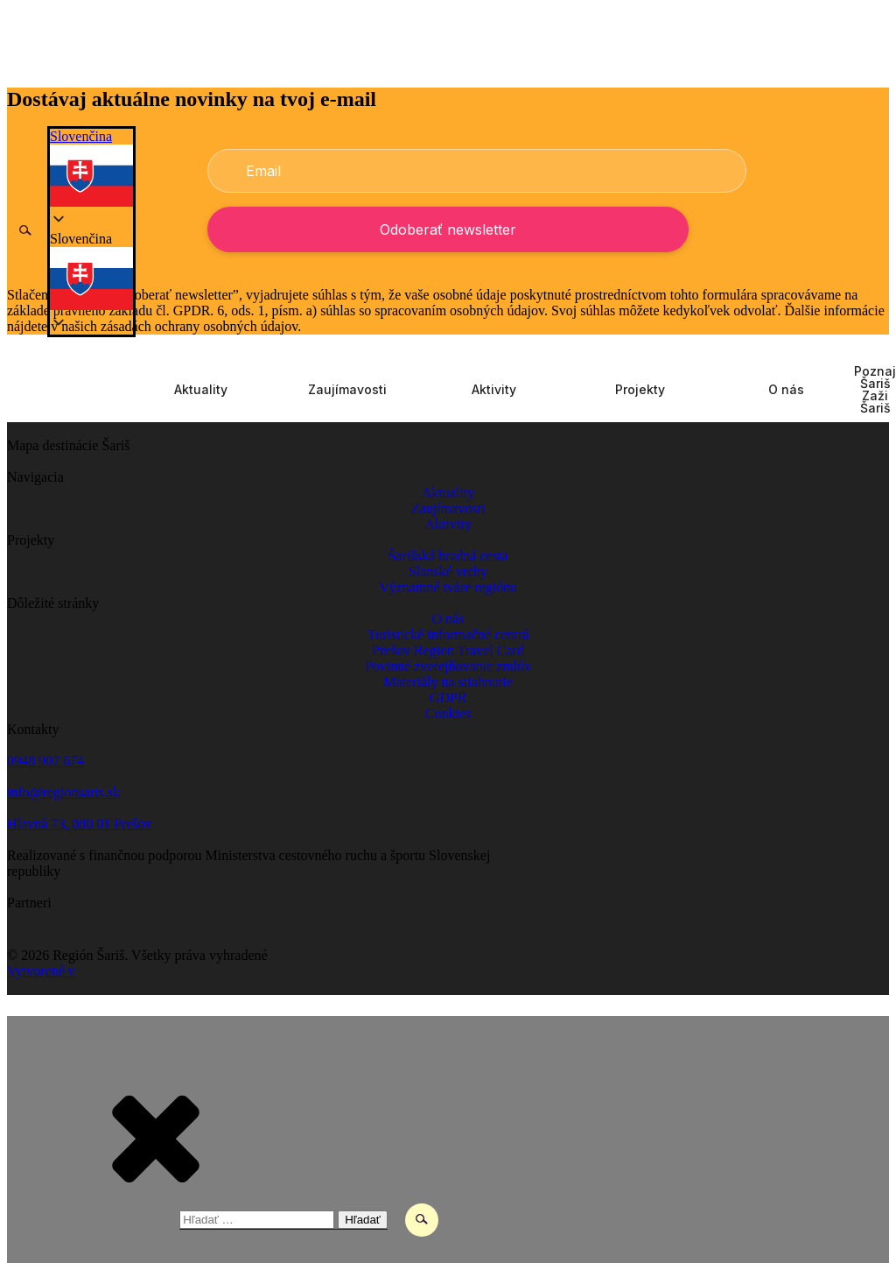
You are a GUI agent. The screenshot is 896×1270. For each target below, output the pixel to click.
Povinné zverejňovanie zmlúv (448, 666)
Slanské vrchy (448, 571)
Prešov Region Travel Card (448, 650)
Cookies (448, 713)
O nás (786, 390)
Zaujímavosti (347, 390)
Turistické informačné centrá (448, 634)
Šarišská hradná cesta (448, 555)
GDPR (448, 697)
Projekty (640, 390)
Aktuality (201, 390)
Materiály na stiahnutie (448, 681)
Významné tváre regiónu (448, 587)
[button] (91, 272)
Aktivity (494, 390)
